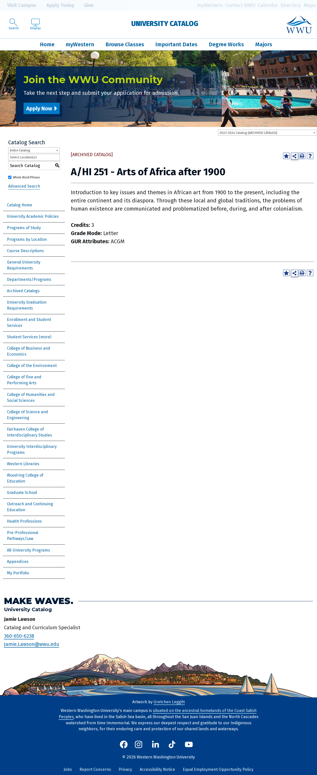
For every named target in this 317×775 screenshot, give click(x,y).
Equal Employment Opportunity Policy (218, 769)
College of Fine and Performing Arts (24, 380)
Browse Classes (125, 44)
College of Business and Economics (28, 351)
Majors (263, 44)
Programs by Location (27, 239)
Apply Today (56, 5)
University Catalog (164, 24)
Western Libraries (23, 463)
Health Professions (24, 521)
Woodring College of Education (25, 478)
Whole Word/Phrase (26, 177)
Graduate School (22, 492)
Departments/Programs (29, 279)
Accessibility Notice (157, 769)
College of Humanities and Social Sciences (31, 397)
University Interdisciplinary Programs (32, 449)
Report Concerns (95, 769)
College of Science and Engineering (27, 415)
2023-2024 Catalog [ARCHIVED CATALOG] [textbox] (248, 133)
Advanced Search (24, 186)
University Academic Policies (33, 216)
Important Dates (176, 44)
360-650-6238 (19, 636)
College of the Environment (32, 365)
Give (85, 5)
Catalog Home (19, 205)
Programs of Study (24, 227)
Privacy (125, 769)
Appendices (17, 561)
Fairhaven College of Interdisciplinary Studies (29, 432)
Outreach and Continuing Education (30, 507)
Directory (291, 5)
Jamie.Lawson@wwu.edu (31, 644)
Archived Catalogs (23, 291)
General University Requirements (23, 265)
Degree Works (226, 44)
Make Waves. (38, 601)
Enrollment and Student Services (29, 322)
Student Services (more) (29, 337)
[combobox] (267, 133)
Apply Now (39, 108)
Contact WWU (240, 5)
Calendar (268, 5)
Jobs (68, 769)
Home (47, 44)
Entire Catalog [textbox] (20, 150)
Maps (310, 5)
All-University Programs (28, 550)
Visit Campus (18, 5)
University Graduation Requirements (27, 305)
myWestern (210, 5)
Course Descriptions (25, 250)
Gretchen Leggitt (169, 702)
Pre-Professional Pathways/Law (22, 535)
